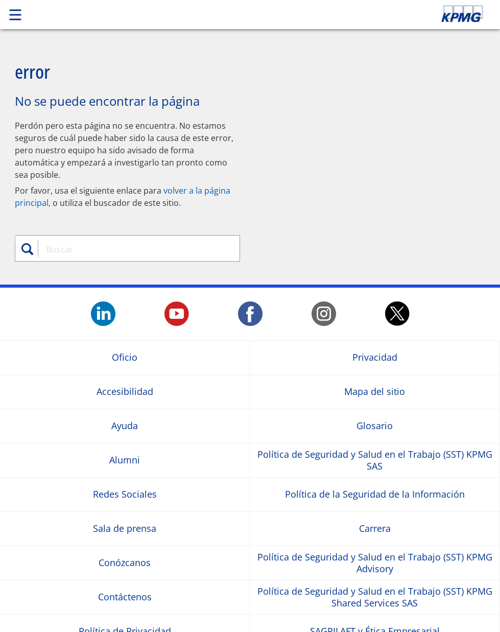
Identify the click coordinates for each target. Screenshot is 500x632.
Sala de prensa (124, 528)
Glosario (374, 426)
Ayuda (124, 426)
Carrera (375, 528)
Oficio (124, 357)
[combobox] (133, 249)
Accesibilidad (125, 391)
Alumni (124, 460)
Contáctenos (125, 597)
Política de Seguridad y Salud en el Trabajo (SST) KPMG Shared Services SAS (374, 596)
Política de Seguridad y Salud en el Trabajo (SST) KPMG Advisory (374, 562)
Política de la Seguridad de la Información (375, 494)
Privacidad (374, 357)
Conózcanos (125, 563)
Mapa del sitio (374, 391)
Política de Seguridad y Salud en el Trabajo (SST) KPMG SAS (374, 460)
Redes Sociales (125, 494)
